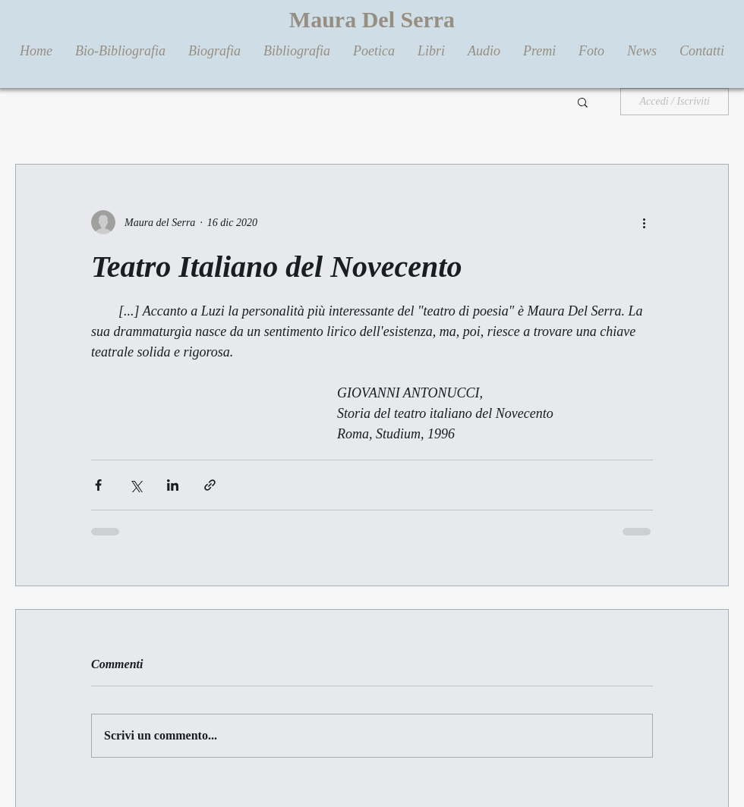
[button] (582, 102)
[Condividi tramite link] (210, 485)
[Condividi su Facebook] (98, 485)
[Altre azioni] (644, 222)
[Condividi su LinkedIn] (173, 485)
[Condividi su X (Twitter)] (135, 485)
